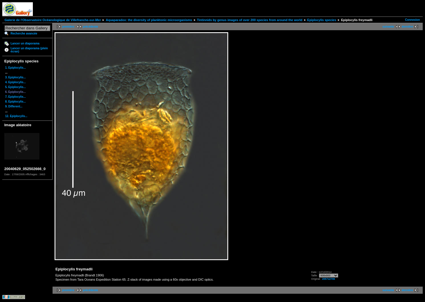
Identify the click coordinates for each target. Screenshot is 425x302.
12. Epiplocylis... (16, 116)
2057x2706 (328, 278)
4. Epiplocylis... (15, 82)
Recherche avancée (24, 33)
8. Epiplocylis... (15, 101)
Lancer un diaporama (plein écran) (29, 50)
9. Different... (14, 106)
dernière (407, 26)
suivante (388, 26)
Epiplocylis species (321, 20)
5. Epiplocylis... (15, 87)
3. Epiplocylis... (15, 77)
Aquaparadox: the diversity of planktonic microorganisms (149, 20)
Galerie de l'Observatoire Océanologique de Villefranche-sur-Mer (53, 20)
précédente (90, 26)
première (68, 26)
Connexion (412, 19)
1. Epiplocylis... (15, 67)
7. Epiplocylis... (15, 96)
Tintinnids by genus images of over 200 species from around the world (249, 20)
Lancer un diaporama (25, 43)
